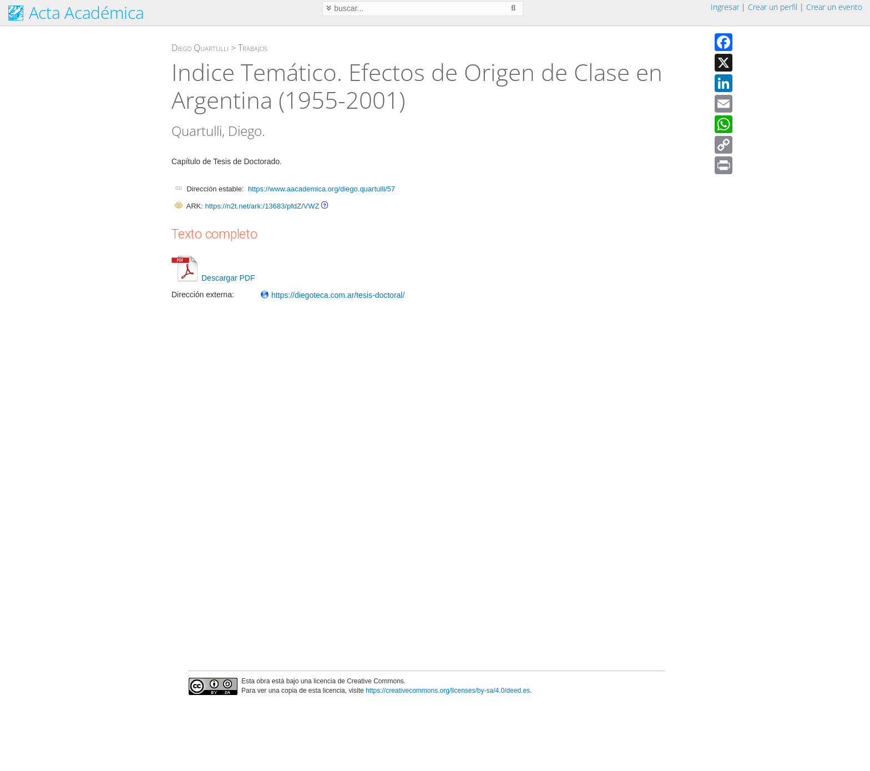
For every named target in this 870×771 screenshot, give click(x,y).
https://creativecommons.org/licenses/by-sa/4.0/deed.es (448, 690)
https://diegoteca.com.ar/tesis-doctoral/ (332, 295)
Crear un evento (834, 7)
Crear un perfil (772, 7)
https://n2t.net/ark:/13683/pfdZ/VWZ (262, 206)
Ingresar (725, 7)
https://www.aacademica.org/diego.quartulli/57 (321, 189)
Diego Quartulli (200, 48)
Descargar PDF (213, 277)
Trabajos (252, 48)
